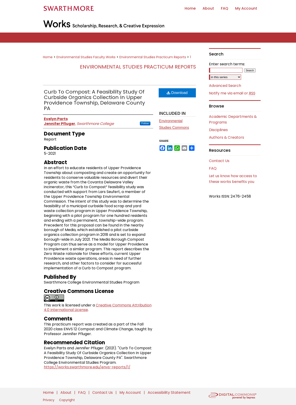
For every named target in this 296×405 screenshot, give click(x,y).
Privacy (49, 400)
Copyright (67, 400)
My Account (130, 392)
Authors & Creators (226, 137)
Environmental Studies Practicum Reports (152, 57)
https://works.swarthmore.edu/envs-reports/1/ (87, 367)
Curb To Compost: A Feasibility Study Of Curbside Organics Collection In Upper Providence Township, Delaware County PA (94, 100)
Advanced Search (225, 85)
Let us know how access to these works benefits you (233, 178)
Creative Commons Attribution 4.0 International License (98, 308)
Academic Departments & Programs (233, 119)
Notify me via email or (232, 93)
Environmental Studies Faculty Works (86, 57)
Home (48, 57)
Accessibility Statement (169, 392)
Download (177, 93)
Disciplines (218, 129)
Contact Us (219, 160)
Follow (145, 123)
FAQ (213, 168)
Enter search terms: (227, 64)
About (66, 392)
